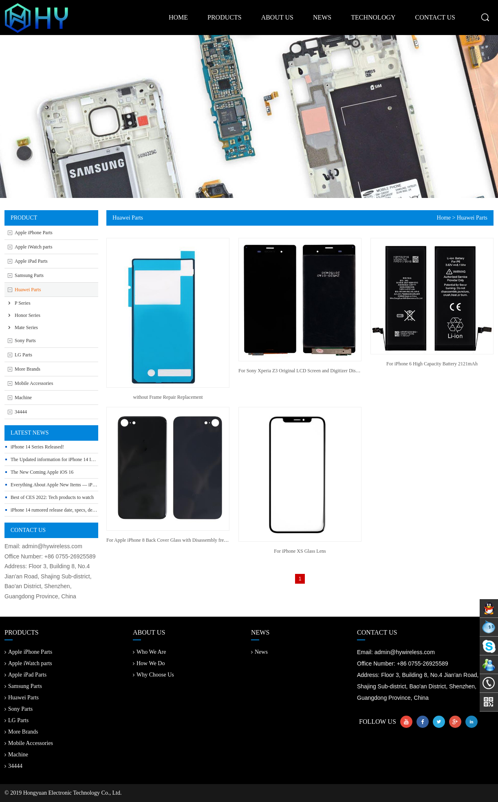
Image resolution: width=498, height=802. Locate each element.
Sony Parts (25, 340)
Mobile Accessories (34, 383)
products (224, 17)
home (178, 17)
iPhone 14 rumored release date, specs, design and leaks (65, 510)
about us (277, 17)
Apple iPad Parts (31, 261)
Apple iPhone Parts (34, 232)
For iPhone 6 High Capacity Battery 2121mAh (432, 364)
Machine (23, 397)
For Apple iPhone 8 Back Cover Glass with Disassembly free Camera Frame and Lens (190, 540)
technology (373, 17)
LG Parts (23, 355)
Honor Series (27, 315)
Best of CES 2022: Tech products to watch (52, 497)
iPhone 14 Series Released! (37, 447)
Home (444, 218)
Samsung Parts (29, 275)
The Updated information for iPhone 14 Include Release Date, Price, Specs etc (87, 459)
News (259, 652)
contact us (435, 17)
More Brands (27, 369)
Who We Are (149, 652)
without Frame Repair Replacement (168, 397)
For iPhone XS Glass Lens (300, 551)
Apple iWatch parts (33, 247)
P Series (23, 303)
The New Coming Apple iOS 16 (42, 472)
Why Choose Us (153, 675)
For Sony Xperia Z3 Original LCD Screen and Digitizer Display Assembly (311, 371)
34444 (21, 412)
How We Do (149, 663)
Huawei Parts (28, 289)
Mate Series (26, 327)
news (322, 17)
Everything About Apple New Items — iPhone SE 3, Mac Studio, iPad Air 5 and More (95, 485)
